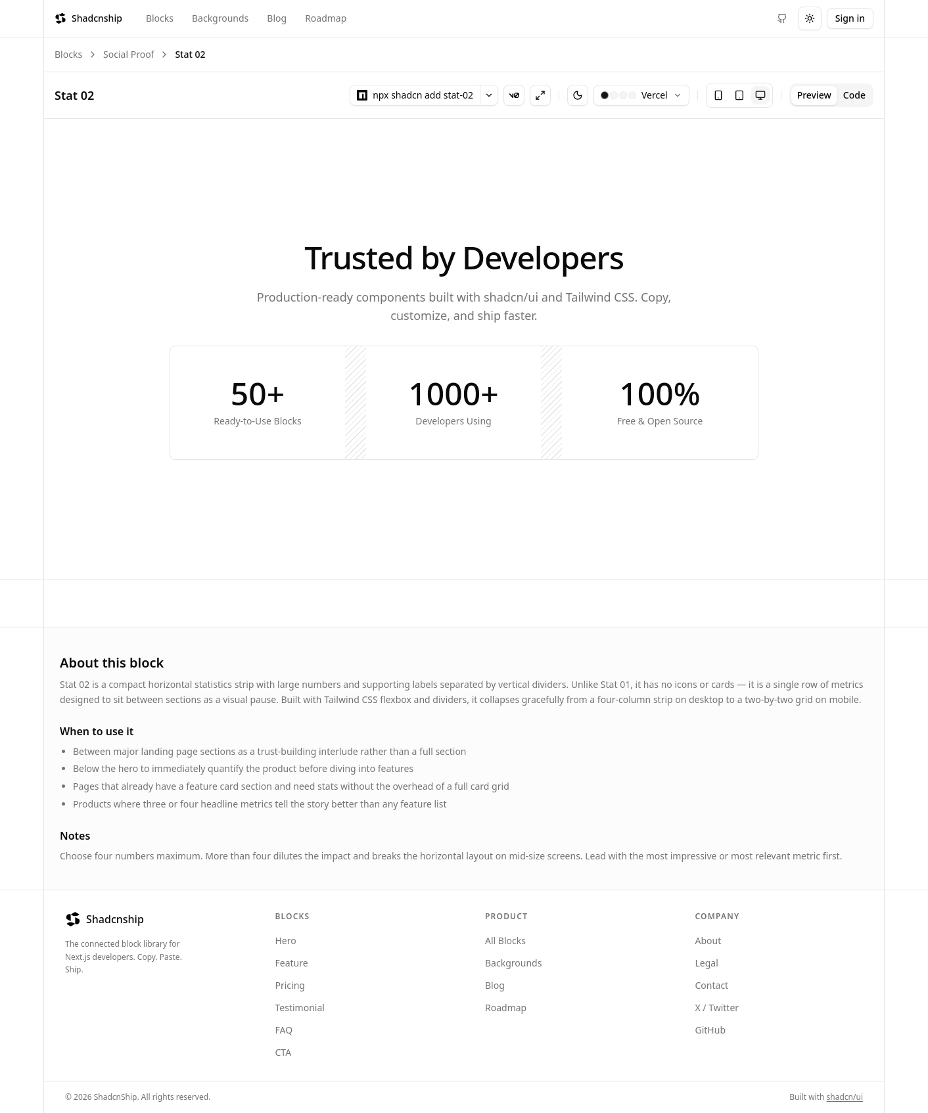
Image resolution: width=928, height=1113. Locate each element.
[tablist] (831, 95)
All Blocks (505, 940)
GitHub (710, 1030)
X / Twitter (717, 1007)
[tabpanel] (464, 348)
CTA (283, 1052)
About (708, 940)
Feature (291, 963)
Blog (277, 18)
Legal (706, 963)
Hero (285, 940)
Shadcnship (88, 18)
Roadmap (325, 18)
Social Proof (128, 54)
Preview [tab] (814, 95)
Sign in (850, 18)
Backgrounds (220, 18)
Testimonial (300, 1007)
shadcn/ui (845, 1096)
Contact (712, 985)
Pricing (290, 985)
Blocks (160, 18)
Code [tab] (854, 95)
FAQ (284, 1030)
